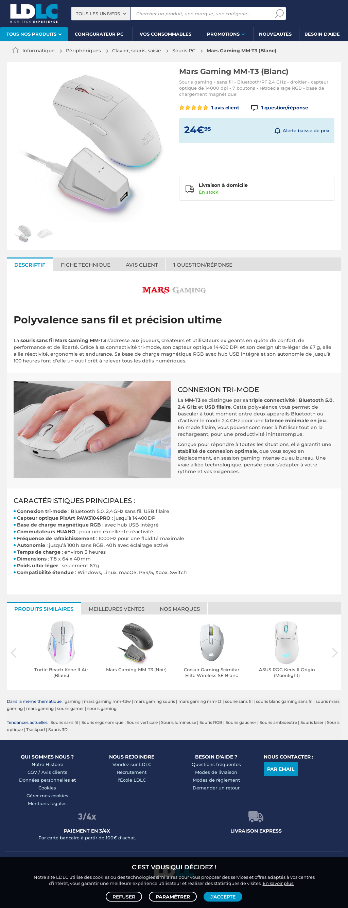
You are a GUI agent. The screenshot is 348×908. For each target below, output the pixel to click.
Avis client (142, 265)
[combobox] (100, 13)
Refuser (123, 896)
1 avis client (209, 108)
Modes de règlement (216, 780)
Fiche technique (85, 265)
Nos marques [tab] (180, 609)
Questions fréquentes (216, 764)
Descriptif (30, 265)
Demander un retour (216, 787)
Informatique (38, 51)
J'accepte (223, 896)
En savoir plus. (278, 883)
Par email (280, 769)
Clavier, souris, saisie (136, 51)
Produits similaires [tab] (43, 609)
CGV (32, 772)
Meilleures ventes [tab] (116, 609)
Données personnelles (44, 780)
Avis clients (54, 772)
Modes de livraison (216, 772)
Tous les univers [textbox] (98, 13)
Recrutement (131, 772)
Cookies (47, 787)
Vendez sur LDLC (131, 764)
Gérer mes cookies (47, 795)
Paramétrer (173, 896)
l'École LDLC (132, 780)
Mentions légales (47, 803)
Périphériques (83, 51)
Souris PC (183, 51)
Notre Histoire (47, 764)
